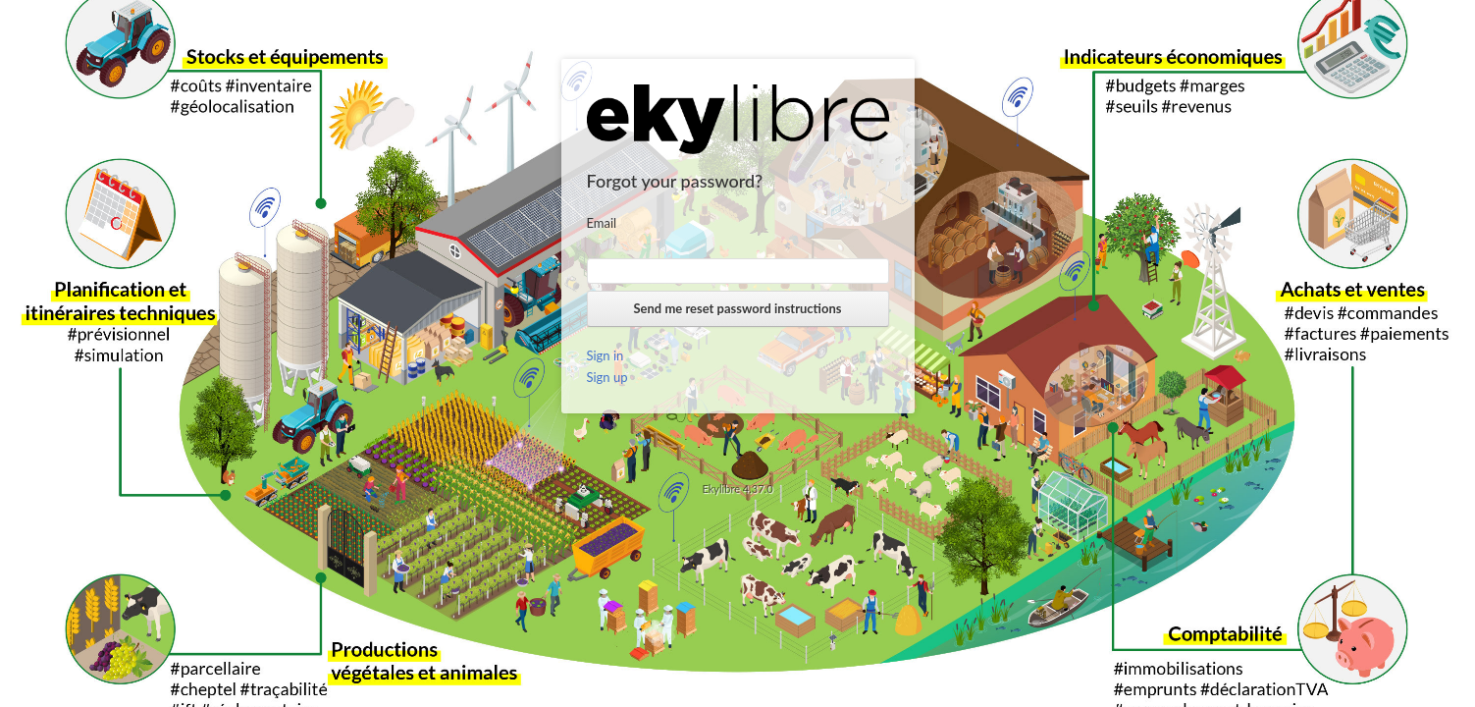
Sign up (607, 377)
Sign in (605, 355)
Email (602, 223)
